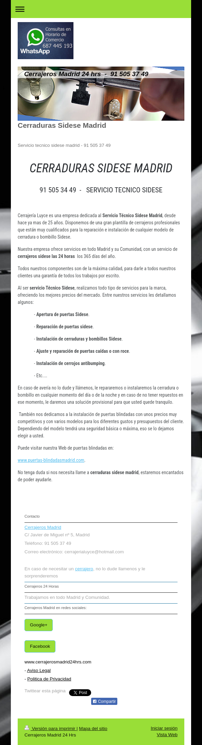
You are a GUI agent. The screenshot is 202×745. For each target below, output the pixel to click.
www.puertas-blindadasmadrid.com (51, 460)
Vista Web (167, 734)
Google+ (38, 624)
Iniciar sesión (164, 728)
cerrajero (84, 568)
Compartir (104, 701)
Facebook (40, 646)
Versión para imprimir (50, 728)
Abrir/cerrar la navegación (101, 9)
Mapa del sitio (93, 728)
